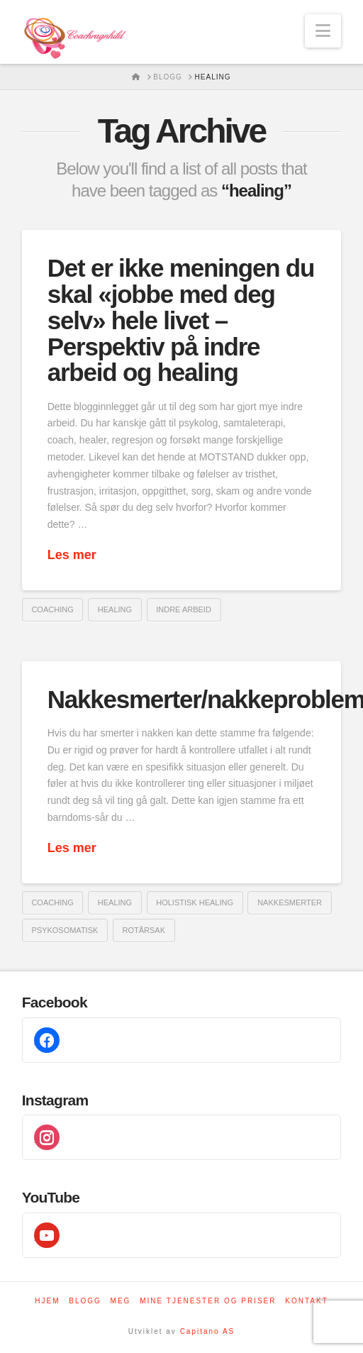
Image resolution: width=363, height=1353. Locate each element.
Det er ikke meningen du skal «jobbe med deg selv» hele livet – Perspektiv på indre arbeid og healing (181, 320)
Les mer (72, 555)
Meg (121, 1301)
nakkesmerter (289, 902)
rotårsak (143, 930)
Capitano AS (207, 1331)
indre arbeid (183, 609)
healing (115, 609)
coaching (52, 609)
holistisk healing (194, 902)
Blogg (85, 1301)
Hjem (47, 1301)
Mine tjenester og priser (208, 1301)
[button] (323, 31)
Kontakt (306, 1301)
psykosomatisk (64, 930)
